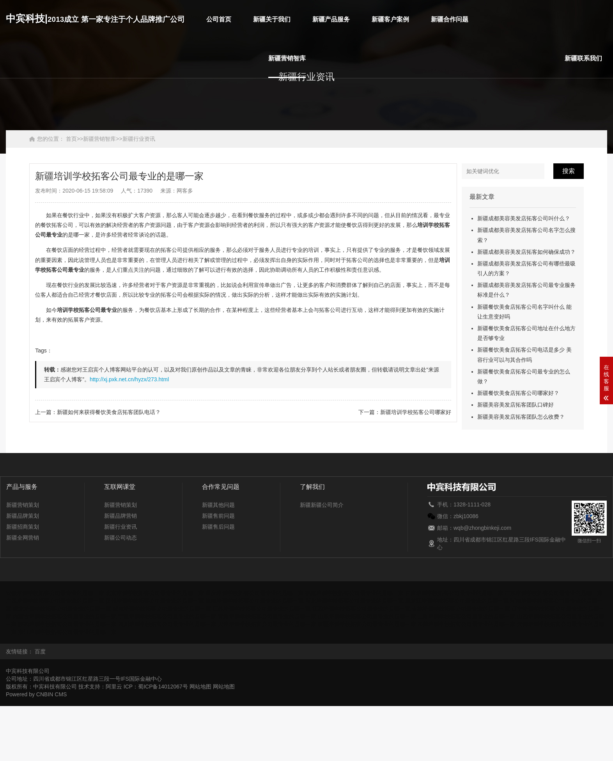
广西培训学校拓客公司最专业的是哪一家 (55, 601)
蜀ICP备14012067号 (163, 686)
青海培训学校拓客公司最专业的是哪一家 (267, 616)
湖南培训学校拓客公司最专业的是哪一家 (162, 608)
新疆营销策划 (22, 505)
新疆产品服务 (331, 19)
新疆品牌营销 (120, 516)
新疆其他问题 (218, 505)
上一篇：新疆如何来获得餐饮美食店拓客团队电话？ (98, 412)
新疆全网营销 (22, 537)
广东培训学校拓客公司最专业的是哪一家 (554, 593)
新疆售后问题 (218, 527)
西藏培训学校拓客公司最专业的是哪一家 (466, 624)
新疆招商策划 (22, 527)
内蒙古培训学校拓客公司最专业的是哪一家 (65, 616)
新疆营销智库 (287, 58)
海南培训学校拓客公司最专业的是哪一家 (255, 601)
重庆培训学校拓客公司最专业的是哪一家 (255, 593)
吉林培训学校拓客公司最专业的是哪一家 (461, 608)
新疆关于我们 (272, 19)
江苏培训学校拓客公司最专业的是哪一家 (262, 608)
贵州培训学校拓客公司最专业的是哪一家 (155, 601)
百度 (40, 651)
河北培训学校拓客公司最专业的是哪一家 (354, 601)
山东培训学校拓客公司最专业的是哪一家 (367, 616)
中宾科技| (95, 18)
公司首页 (218, 19)
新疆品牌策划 (22, 516)
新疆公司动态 (120, 537)
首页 (71, 139)
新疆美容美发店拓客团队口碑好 (515, 405)
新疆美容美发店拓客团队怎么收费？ (521, 417)
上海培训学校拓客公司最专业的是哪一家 (466, 616)
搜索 (568, 171)
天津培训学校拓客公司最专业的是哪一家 (267, 624)
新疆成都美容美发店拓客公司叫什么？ (523, 218)
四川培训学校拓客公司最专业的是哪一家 (167, 624)
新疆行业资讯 (138, 139)
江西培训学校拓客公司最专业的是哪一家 (361, 608)
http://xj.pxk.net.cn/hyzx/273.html (129, 379)
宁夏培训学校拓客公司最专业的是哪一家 (167, 616)
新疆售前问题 (218, 516)
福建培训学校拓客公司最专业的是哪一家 (354, 593)
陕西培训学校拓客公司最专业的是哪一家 (67, 624)
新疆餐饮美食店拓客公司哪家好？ (518, 393)
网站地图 (200, 686)
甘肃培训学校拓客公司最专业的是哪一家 (454, 593)
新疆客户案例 (390, 19)
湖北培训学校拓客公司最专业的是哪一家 (62, 608)
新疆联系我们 (583, 58)
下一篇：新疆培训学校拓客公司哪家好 (404, 412)
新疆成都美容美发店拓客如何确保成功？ (526, 252)
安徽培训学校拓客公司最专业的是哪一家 (55, 593)
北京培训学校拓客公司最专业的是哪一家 (155, 593)
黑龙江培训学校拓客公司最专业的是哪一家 (457, 601)
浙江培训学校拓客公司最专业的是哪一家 (67, 632)
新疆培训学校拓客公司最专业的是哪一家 (367, 624)
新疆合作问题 (449, 19)
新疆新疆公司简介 (322, 505)
